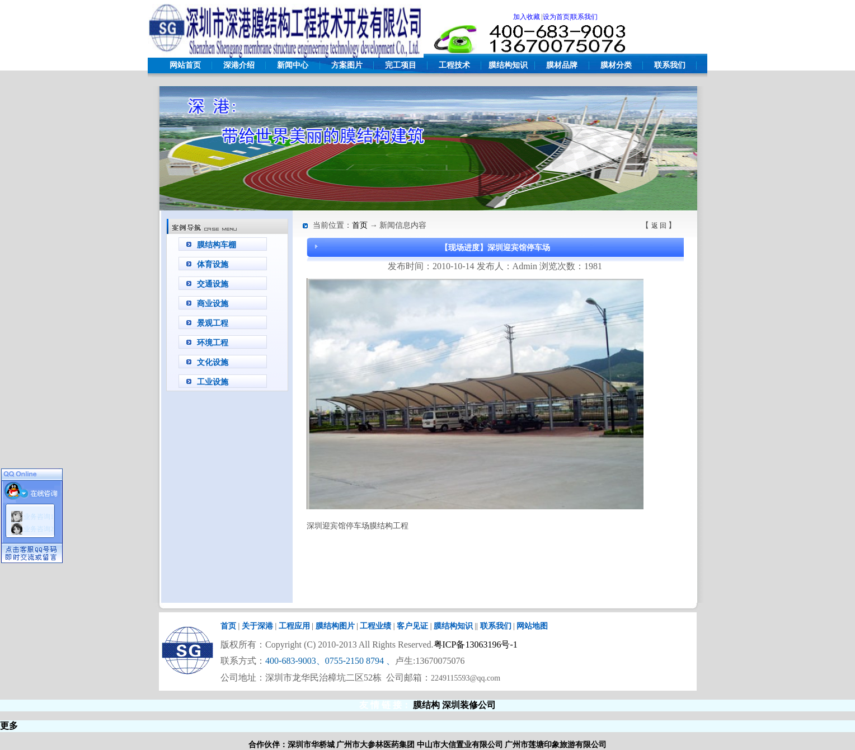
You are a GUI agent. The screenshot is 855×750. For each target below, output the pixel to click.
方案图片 (347, 65)
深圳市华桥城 (311, 744)
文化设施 (212, 362)
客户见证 (412, 626)
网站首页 (185, 65)
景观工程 (212, 323)
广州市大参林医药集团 (375, 744)
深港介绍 (239, 65)
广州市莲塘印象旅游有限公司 (556, 744)
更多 (9, 725)
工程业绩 (375, 626)
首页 (360, 225)
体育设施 (212, 264)
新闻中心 (292, 65)
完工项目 (400, 65)
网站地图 (532, 626)
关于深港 (257, 626)
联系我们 (669, 65)
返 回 (658, 225)
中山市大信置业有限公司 (460, 744)
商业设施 (212, 303)
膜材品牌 (561, 65)
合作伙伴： (268, 744)
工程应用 (294, 626)
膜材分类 (616, 65)
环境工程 (212, 343)
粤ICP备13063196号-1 (476, 644)
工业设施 (212, 382)
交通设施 (212, 284)
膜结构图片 (335, 626)
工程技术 (454, 65)
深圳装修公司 (469, 705)
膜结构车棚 (216, 245)
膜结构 (426, 705)
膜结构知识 (508, 65)
